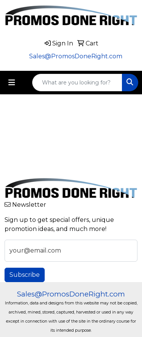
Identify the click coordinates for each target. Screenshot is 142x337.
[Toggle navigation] (12, 82)
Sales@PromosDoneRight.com (75, 56)
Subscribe (24, 274)
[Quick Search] (77, 82)
